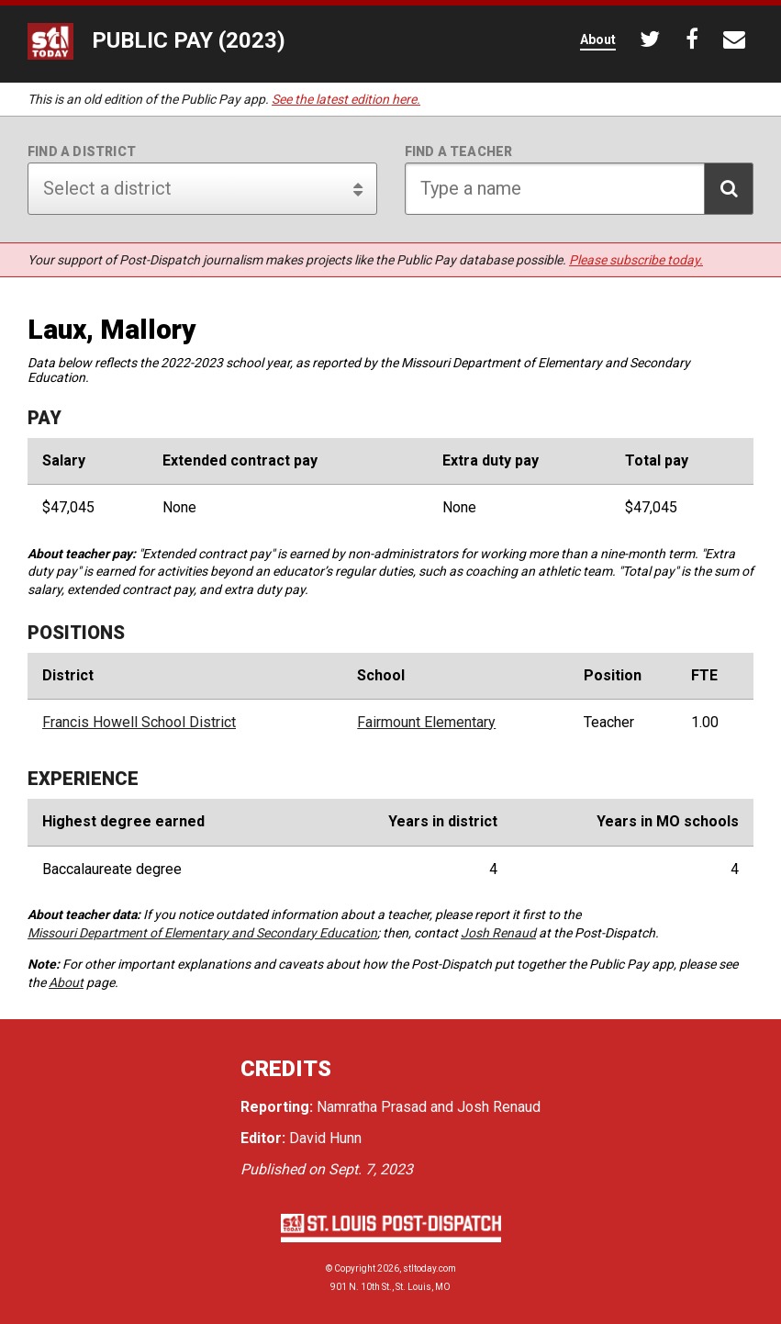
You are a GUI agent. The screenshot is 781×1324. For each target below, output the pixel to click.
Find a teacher (459, 151)
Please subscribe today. (636, 259)
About (66, 982)
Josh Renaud (498, 933)
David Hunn (325, 1138)
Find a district (82, 151)
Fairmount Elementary (426, 722)
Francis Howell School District (139, 722)
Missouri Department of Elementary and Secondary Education (202, 933)
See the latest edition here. (346, 99)
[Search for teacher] (579, 189)
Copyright (354, 1268)
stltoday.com (429, 1268)
